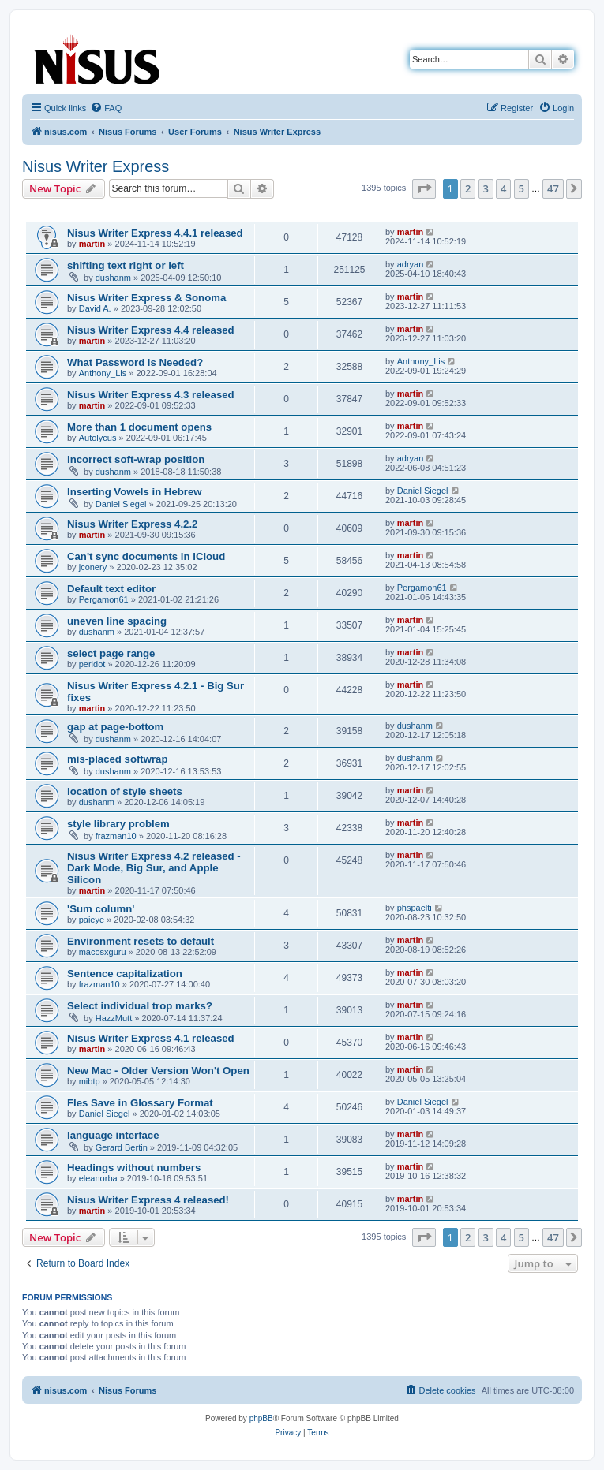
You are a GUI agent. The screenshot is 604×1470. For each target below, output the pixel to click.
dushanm (113, 277)
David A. (95, 308)
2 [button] (468, 188)
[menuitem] (106, 108)
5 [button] (521, 188)
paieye (91, 919)
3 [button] (486, 188)
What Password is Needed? (135, 362)
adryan (410, 264)
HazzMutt (114, 1018)
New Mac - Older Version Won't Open (158, 1070)
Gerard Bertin (122, 1147)
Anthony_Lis (103, 373)
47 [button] (553, 188)
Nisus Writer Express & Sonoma (146, 298)
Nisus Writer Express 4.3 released (150, 395)
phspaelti (414, 907)
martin (92, 243)
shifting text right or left (125, 265)
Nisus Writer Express (95, 166)
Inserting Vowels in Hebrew (134, 492)
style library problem (118, 824)
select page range (111, 653)
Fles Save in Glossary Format (140, 1103)
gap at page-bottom (115, 727)
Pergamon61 (104, 599)
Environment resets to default (140, 941)
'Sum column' (100, 909)
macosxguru (102, 952)
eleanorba (98, 1178)
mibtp (89, 1081)
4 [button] (503, 188)
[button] (424, 188)
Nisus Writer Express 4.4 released (150, 330)
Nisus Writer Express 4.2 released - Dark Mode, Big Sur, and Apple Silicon (154, 868)
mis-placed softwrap (117, 759)
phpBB (261, 1418)
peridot (92, 664)
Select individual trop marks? (139, 1006)
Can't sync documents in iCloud (146, 556)
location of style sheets (124, 791)
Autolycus (98, 437)
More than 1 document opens (139, 427)
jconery (93, 567)
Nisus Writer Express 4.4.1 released (155, 233)
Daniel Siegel (121, 504)
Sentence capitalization (124, 973)
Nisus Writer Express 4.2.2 (132, 524)
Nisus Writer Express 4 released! (148, 1200)
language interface (113, 1135)
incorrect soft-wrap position (135, 459)
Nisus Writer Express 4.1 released (150, 1038)
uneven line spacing (117, 621)
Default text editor (111, 589)
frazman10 (116, 836)
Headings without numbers (134, 1167)
